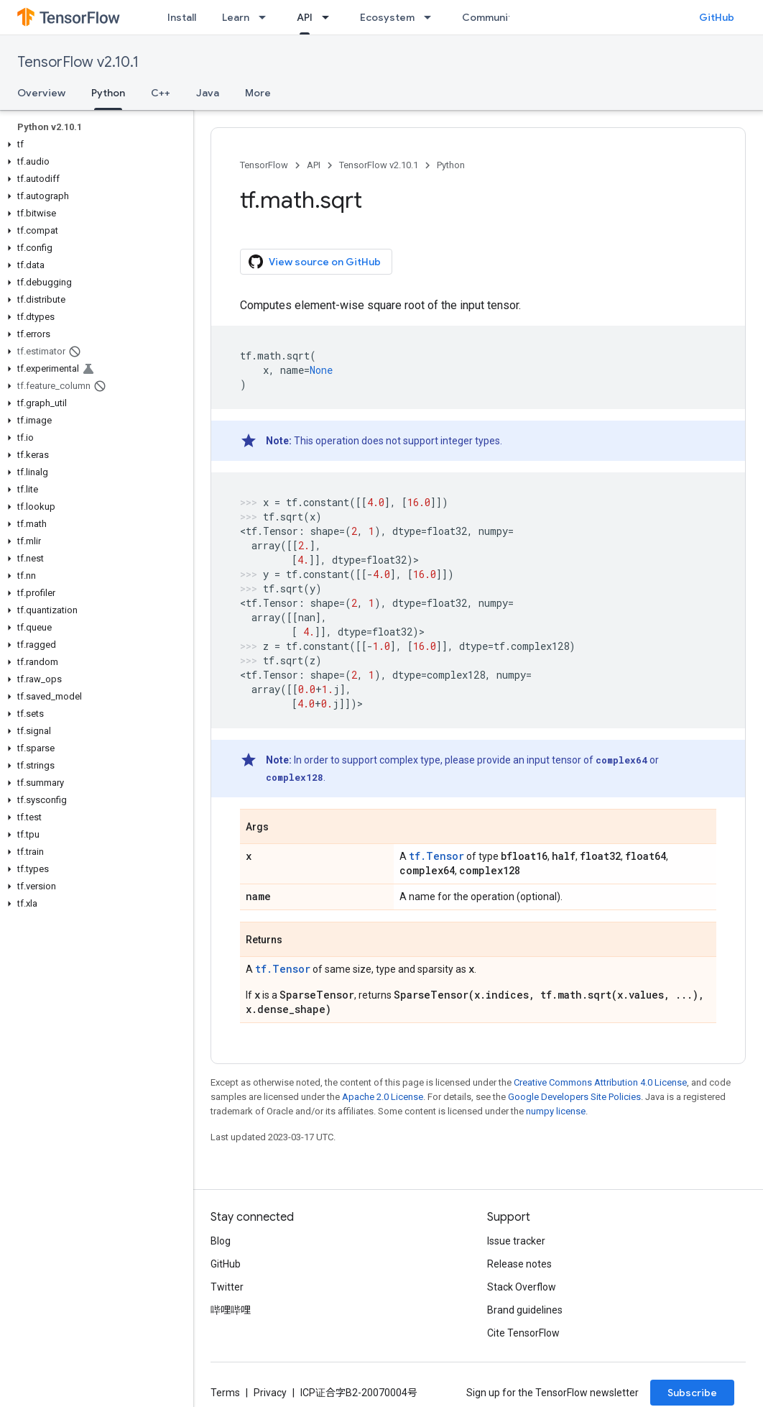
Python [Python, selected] (108, 92)
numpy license (556, 1111)
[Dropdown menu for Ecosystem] (432, 17)
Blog (221, 1241)
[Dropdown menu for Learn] (266, 17)
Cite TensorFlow (523, 1333)
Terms (225, 1392)
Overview (41, 92)
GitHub (716, 17)
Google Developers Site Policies (574, 1096)
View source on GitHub (315, 262)
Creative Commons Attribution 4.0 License (600, 1082)
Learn (235, 17)
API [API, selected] (305, 17)
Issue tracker (516, 1241)
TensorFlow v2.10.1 (78, 62)
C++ (160, 92)
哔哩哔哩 (231, 1310)
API (313, 165)
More (258, 92)
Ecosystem (387, 17)
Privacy (270, 1392)
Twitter (227, 1287)
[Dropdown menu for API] (330, 17)
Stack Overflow (521, 1287)
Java (207, 92)
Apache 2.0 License (382, 1096)
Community (490, 17)
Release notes (519, 1264)
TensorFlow (264, 165)
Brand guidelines (525, 1310)
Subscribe (692, 1392)
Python (451, 165)
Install (181, 17)
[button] (94, 144)
